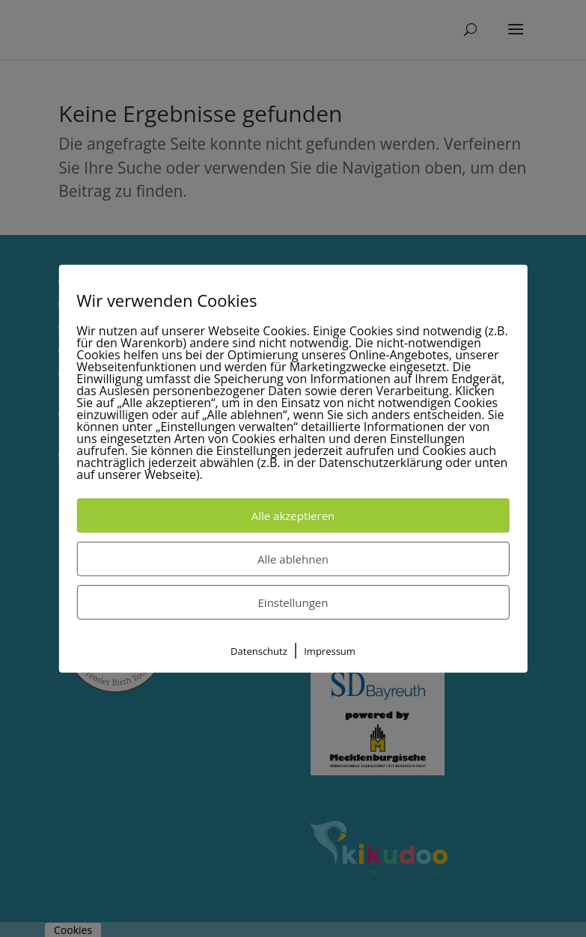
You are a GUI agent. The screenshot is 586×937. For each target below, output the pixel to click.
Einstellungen (293, 602)
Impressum (329, 651)
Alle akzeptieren (293, 515)
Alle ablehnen (293, 559)
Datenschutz (259, 651)
